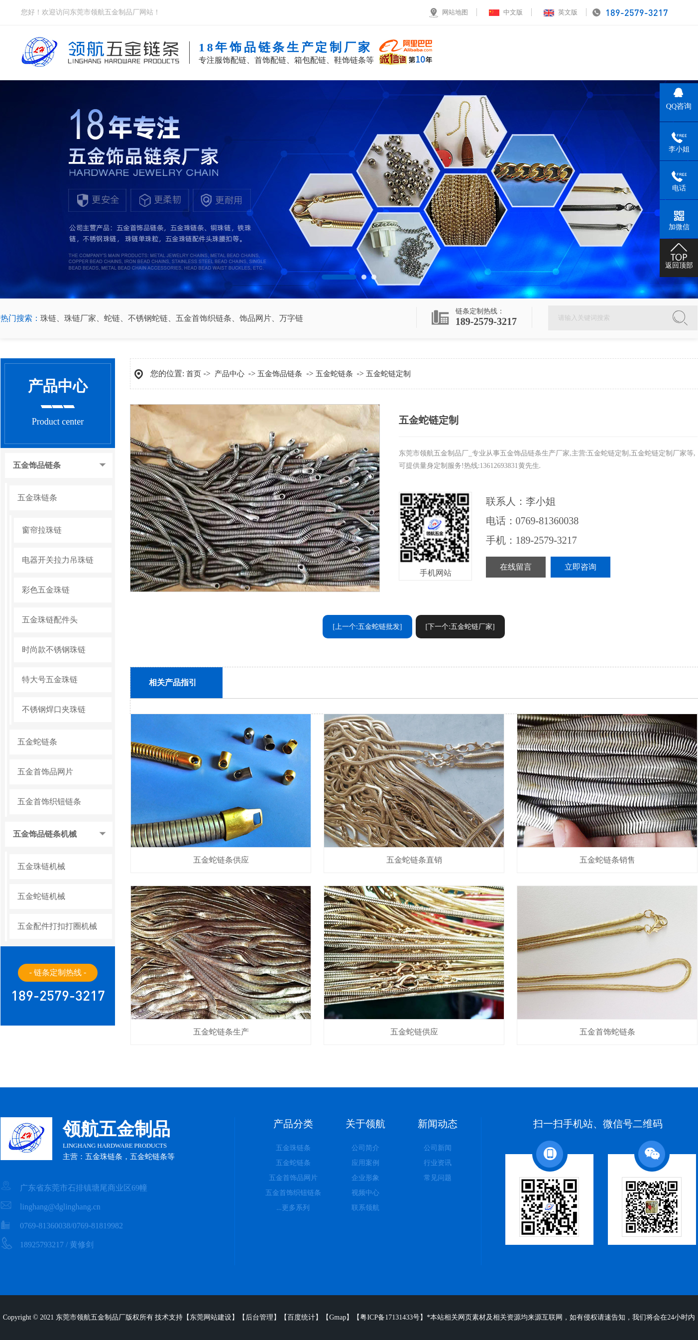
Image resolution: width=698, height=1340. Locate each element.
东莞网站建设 (211, 1317)
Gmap (337, 1317)
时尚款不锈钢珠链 (54, 650)
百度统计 (301, 1317)
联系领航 (365, 1207)
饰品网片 (255, 318)
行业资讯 (438, 1163)
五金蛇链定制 (388, 374)
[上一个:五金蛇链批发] (367, 626)
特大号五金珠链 (50, 680)
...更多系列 (293, 1207)
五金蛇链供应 (414, 1032)
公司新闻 (438, 1148)
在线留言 (516, 567)
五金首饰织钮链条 (49, 802)
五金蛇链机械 (41, 896)
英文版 (568, 12)
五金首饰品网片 (45, 772)
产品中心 (229, 374)
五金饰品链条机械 (45, 834)
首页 (193, 374)
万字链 (291, 318)
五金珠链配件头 (50, 620)
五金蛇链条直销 (414, 860)
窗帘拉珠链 (42, 530)
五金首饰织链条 (204, 318)
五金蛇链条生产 (221, 1032)
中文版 (513, 12)
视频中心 (365, 1192)
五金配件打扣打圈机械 (57, 926)
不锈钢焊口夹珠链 (54, 710)
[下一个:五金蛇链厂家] (460, 626)
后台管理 (259, 1317)
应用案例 (365, 1163)
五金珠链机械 (41, 867)
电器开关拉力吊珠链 (58, 560)
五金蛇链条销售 (607, 860)
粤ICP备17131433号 (390, 1317)
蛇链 (112, 318)
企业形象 (365, 1178)
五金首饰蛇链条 (607, 1032)
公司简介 (365, 1148)
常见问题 (438, 1178)
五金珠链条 (37, 498)
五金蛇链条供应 (221, 860)
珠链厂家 (80, 318)
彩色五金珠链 (46, 590)
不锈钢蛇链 (148, 318)
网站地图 (455, 12)
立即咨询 (580, 567)
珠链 (48, 318)
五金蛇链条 (37, 742)
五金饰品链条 (37, 465)
